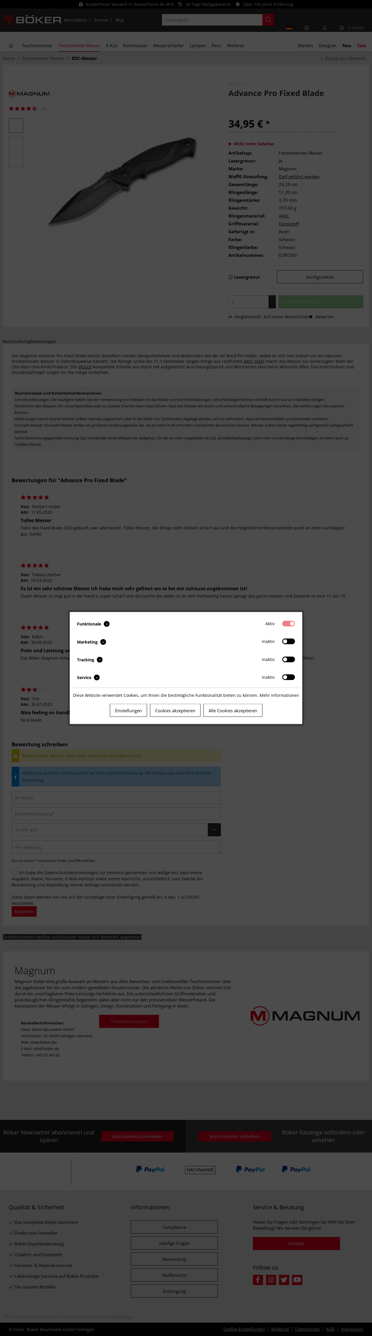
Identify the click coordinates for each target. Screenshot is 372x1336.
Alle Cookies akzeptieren (233, 710)
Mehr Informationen (279, 695)
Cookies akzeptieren (175, 710)
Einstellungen (128, 710)
